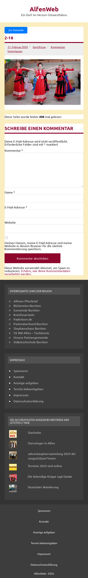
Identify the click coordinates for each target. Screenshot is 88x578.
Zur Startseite (16, 30)
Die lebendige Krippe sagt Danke (50, 476)
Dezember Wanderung (43, 487)
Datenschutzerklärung (28, 401)
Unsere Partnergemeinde (30, 337)
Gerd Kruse (39, 47)
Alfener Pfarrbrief (25, 301)
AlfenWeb (44, 9)
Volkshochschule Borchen (30, 342)
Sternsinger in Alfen (41, 443)
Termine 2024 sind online (45, 466)
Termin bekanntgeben (28, 389)
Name (10, 192)
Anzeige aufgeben (25, 383)
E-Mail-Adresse (16, 207)
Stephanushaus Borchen (29, 328)
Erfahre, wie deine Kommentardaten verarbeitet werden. (37, 272)
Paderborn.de (22, 319)
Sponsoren (20, 371)
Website (10, 222)
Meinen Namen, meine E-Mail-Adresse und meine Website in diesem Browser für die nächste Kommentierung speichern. (38, 245)
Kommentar (14, 150)
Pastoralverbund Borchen (30, 324)
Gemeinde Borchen (26, 310)
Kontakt (18, 377)
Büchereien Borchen (27, 305)
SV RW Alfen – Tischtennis (31, 333)
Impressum (21, 395)
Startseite (34, 432)
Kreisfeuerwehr (24, 315)
